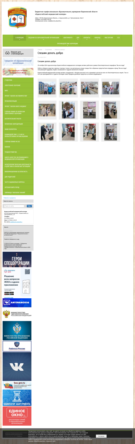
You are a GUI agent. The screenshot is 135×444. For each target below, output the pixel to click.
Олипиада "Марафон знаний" (15, 193)
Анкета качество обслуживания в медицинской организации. (16, 158)
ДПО (78, 38)
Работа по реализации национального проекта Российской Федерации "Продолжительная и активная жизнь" (16, 234)
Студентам (8, 80)
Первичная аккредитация (14, 124)
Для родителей (10, 177)
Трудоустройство (11, 152)
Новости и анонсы (8, 201)
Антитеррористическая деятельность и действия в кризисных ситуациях (18, 165)
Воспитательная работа (13, 119)
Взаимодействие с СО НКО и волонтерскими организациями (16, 135)
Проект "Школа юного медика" (15, 106)
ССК (118, 38)
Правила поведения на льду (11, 239)
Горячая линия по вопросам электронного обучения (15, 112)
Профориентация (11, 101)
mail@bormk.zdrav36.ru (16, 222)
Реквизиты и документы (10, 198)
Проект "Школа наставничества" (16, 96)
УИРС (6, 91)
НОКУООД (97, 38)
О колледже (19, 38)
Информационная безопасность (16, 172)
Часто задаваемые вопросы (14, 182)
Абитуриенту (67, 38)
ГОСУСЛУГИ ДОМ (8, 297)
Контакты (87, 38)
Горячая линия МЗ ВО (12, 142)
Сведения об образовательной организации (43, 38)
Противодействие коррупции (67, 44)
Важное (7, 147)
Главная (40, 49)
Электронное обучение (12, 85)
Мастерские (109, 38)
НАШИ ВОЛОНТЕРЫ (11, 129)
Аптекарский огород (12, 187)
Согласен (101, 436)
